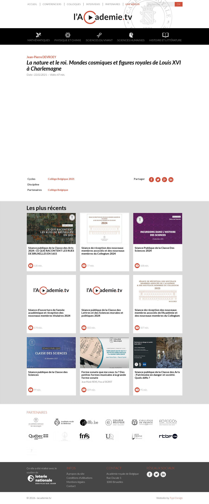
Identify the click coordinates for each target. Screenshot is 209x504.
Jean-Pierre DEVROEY (41, 57)
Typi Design (176, 497)
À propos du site (75, 473)
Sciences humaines (131, 37)
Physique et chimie (67, 37)
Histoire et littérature (165, 37)
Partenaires (113, 4)
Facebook (149, 476)
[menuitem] (33, 4)
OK (178, 4)
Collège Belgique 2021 (61, 178)
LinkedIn (163, 476)
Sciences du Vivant (99, 37)
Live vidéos (132, 4)
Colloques (74, 4)
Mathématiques (38, 37)
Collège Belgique (58, 189)
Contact (71, 485)
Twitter (156, 476)
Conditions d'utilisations (79, 477)
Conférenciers (52, 4)
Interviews (93, 4)
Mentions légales (75, 481)
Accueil (32, 4)
